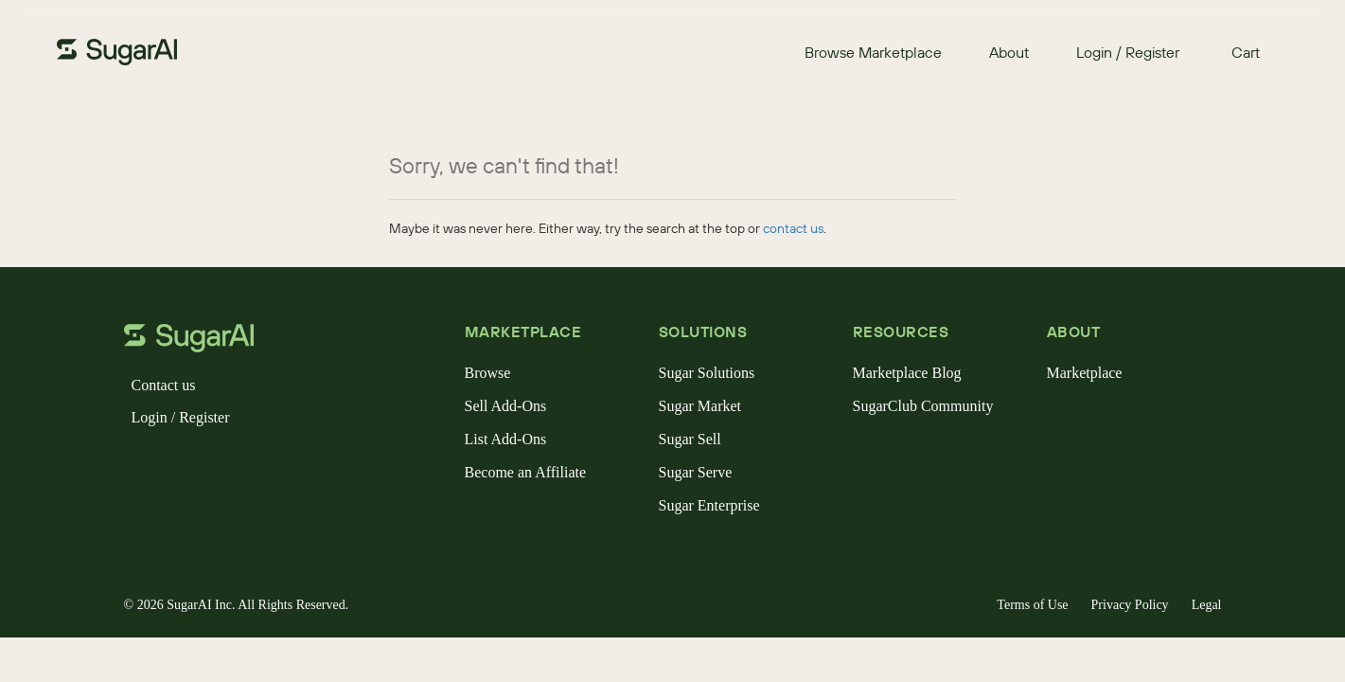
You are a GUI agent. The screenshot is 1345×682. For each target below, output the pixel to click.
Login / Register (1127, 52)
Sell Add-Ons (506, 406)
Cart (1245, 52)
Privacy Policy (1130, 605)
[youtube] (260, 466)
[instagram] (200, 466)
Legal (1207, 605)
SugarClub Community (923, 406)
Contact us (164, 385)
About (1009, 52)
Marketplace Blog (907, 373)
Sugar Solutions (707, 373)
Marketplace (1085, 373)
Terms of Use (1032, 605)
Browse (488, 373)
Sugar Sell (690, 439)
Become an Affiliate (526, 472)
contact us (793, 228)
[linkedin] (230, 466)
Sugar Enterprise (709, 505)
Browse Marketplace (873, 52)
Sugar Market (700, 406)
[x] (169, 466)
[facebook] (139, 466)
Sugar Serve (696, 472)
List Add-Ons (506, 439)
